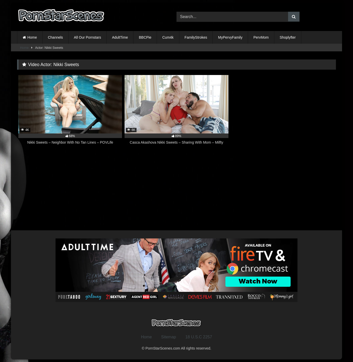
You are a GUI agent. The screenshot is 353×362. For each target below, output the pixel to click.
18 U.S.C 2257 (198, 337)
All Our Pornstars (87, 37)
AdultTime (120, 37)
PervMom (261, 37)
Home (32, 37)
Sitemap (168, 337)
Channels (55, 37)
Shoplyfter (288, 37)
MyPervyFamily (230, 37)
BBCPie (145, 37)
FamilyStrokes (196, 37)
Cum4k (167, 37)
